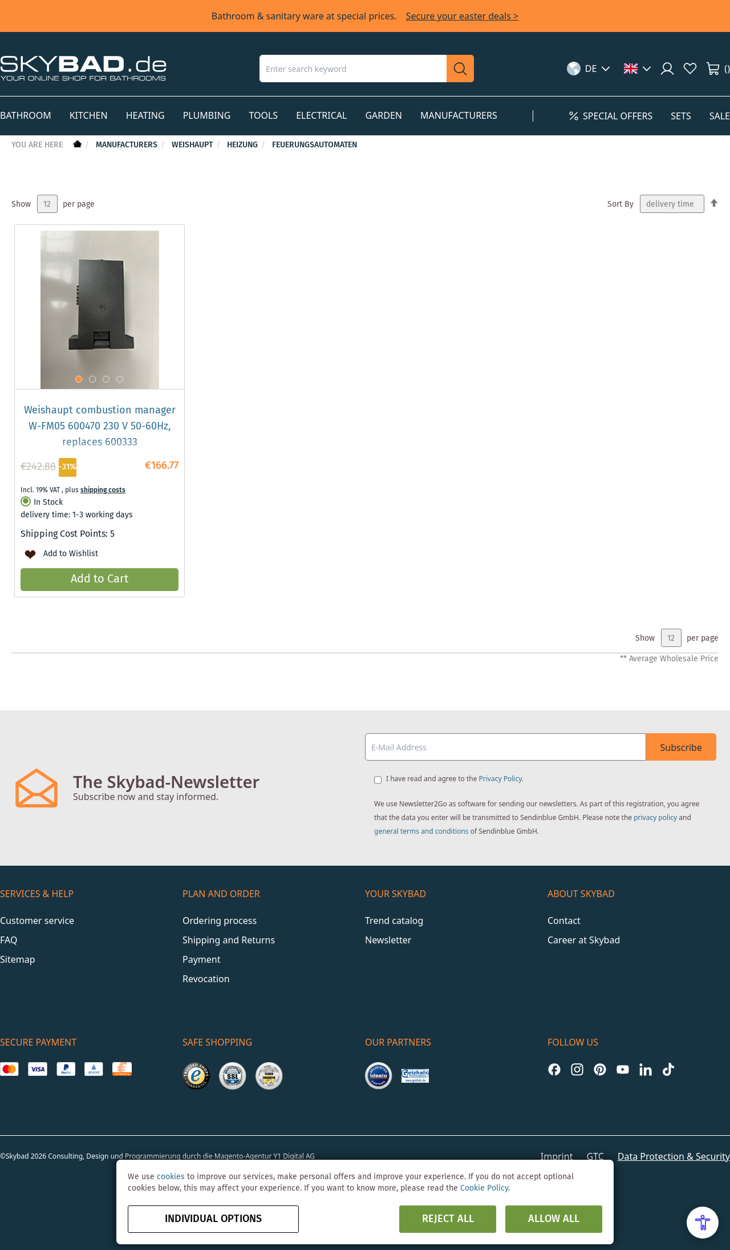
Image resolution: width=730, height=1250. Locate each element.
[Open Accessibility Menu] (703, 1223)
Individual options (213, 1219)
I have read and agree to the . (455, 778)
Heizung (243, 145)
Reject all (448, 1219)
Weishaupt (193, 145)
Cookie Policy (484, 1188)
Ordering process (219, 920)
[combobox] (353, 68)
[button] (589, 68)
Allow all (553, 1219)
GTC (594, 1156)
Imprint (557, 1156)
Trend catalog (394, 920)
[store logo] (83, 68)
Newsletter (388, 940)
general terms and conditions (421, 831)
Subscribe (681, 747)
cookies (171, 1177)
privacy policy (655, 817)
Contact (564, 920)
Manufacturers (128, 145)
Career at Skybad (584, 940)
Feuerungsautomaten (314, 145)
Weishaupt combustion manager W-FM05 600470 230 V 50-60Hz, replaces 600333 (100, 427)
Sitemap (17, 959)
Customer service (37, 920)
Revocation (206, 978)
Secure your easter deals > (462, 16)
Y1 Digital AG (294, 1156)
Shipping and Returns (228, 940)
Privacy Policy (500, 778)
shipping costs (102, 490)
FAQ (8, 940)
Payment (201, 959)
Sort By (620, 204)
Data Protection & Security (674, 1156)
